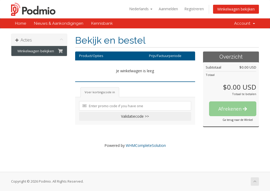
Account (244, 23)
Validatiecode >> (135, 116)
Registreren (194, 8)
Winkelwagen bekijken (236, 9)
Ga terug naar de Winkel (238, 120)
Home (20, 23)
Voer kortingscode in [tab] (100, 92)
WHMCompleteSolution (146, 145)
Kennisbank (102, 23)
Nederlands (140, 8)
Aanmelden (168, 8)
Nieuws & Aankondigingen (58, 23)
